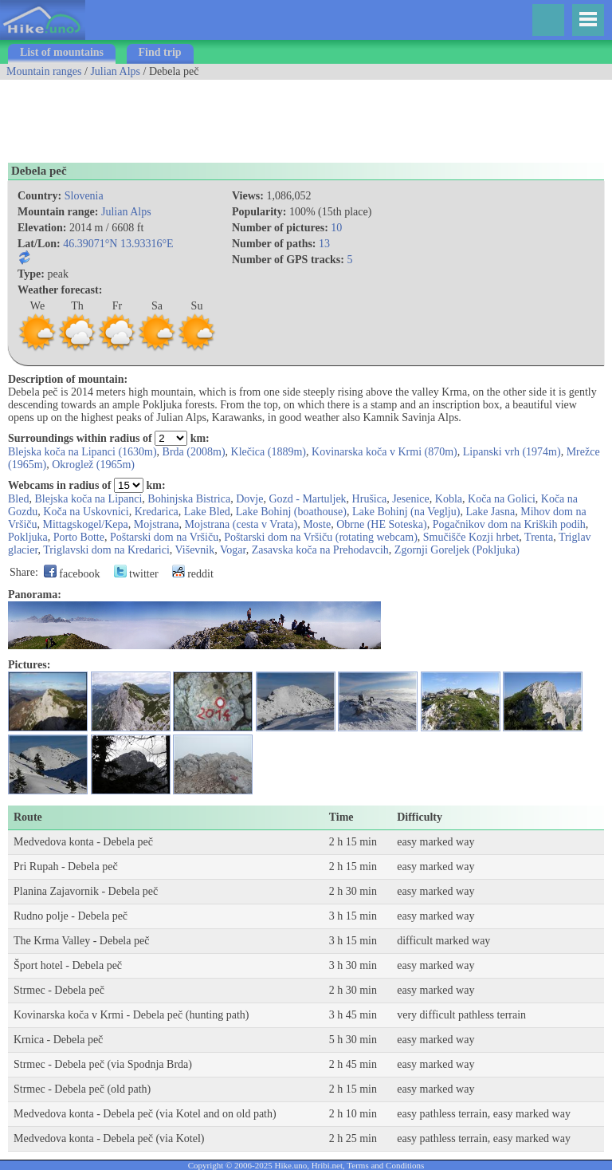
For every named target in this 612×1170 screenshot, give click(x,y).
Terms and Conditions (385, 1165)
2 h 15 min (353, 842)
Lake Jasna (490, 512)
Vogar (233, 550)
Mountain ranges (43, 71)
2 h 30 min (353, 891)
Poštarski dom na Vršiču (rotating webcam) (321, 537)
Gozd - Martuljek (307, 499)
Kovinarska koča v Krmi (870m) (384, 452)
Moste (317, 524)
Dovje (249, 499)
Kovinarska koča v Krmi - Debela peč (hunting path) (131, 1015)
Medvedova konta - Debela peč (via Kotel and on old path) (145, 1114)
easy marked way (435, 842)
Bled (18, 499)
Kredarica (156, 512)
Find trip (160, 52)
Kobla (448, 499)
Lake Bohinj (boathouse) (291, 512)
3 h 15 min (353, 916)
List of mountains (62, 52)
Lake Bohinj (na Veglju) (406, 512)
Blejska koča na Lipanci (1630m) (82, 452)
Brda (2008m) (194, 452)
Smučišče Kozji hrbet (471, 537)
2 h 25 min (353, 1138)
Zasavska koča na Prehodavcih (320, 550)
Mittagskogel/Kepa (85, 524)
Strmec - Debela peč (59, 990)
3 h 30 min (353, 965)
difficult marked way (443, 941)
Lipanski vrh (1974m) (512, 452)
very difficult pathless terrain (461, 1015)
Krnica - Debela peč (58, 1040)
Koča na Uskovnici (85, 512)
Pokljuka (28, 537)
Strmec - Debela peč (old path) (82, 1089)
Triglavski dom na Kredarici (106, 550)
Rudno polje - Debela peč (71, 916)
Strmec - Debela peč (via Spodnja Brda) (103, 1064)
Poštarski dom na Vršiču (164, 537)
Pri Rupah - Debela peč (66, 867)
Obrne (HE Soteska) (381, 524)
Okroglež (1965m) (93, 465)
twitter (136, 574)
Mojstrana (156, 524)
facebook (72, 574)
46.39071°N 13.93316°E (118, 244)
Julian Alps (115, 71)
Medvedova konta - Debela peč (83, 842)
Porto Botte (78, 537)
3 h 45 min (353, 1015)
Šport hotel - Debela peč (68, 965)
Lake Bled (207, 512)
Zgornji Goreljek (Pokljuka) (457, 550)
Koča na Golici (502, 499)
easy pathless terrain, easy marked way (484, 1114)
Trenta (538, 537)
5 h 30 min (353, 1040)
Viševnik (195, 550)
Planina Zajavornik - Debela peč (86, 891)
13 (324, 244)
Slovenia (84, 196)
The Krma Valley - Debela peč (81, 941)
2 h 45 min (353, 1064)
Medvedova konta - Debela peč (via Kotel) (109, 1138)
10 (336, 228)
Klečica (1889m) (268, 452)
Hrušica (369, 499)
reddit (193, 574)
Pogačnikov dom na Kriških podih (509, 524)
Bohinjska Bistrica (188, 499)
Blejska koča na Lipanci (88, 499)
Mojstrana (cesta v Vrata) (241, 524)
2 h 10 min (353, 1114)
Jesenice (411, 499)
